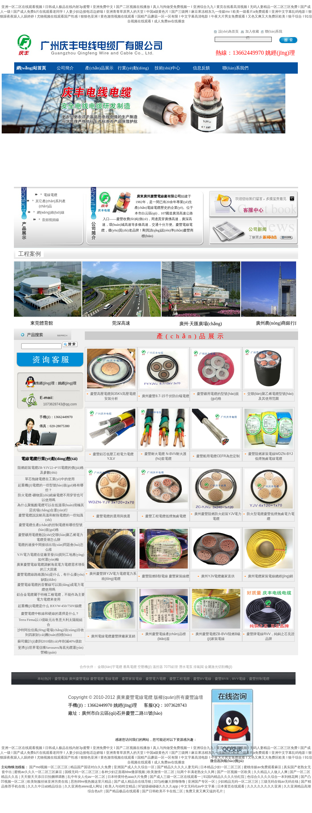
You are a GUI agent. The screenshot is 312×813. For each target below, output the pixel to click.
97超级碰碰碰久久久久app (158, 786)
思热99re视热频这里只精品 (91, 782)
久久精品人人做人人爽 (271, 772)
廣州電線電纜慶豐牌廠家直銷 (113, 636)
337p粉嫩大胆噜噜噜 (170, 782)
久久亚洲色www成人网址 (83, 786)
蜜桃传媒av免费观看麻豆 (263, 767)
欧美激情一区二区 (161, 772)
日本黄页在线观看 (231, 786)
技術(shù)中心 (167, 68)
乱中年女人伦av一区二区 (87, 777)
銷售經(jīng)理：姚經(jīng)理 (54, 383)
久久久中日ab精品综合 (45, 786)
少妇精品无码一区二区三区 (238, 782)
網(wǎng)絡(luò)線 (47, 212)
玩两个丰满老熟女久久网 (196, 772)
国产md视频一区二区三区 (49, 767)
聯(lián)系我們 (235, 68)
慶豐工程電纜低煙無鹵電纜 (165, 516)
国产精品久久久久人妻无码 (178, 767)
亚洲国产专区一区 (202, 782)
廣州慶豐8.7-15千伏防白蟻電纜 (165, 396)
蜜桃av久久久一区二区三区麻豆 (38, 772)
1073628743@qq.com (60, 404)
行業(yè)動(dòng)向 (133, 70)
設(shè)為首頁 (228, 31)
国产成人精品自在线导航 (133, 782)
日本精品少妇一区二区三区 (221, 767)
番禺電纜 (130, 667)
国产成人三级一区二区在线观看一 (176, 777)
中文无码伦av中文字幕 (198, 786)
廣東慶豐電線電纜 (134, 697)
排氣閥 (198, 667)
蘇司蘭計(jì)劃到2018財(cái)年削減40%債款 (50, 641)
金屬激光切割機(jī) (218, 667)
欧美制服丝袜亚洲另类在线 (48, 782)
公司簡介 (65, 68)
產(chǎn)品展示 (99, 68)
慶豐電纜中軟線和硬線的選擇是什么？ (50, 614)
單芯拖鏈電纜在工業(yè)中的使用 (50, 479)
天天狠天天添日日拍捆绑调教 (43, 777)
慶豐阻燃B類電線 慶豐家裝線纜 (165, 576)
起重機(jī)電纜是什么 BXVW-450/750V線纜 (50, 606)
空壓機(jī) (145, 667)
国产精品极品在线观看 (123, 791)
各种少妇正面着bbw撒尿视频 (123, 772)
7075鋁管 (171, 667)
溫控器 (158, 667)
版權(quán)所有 (169, 697)
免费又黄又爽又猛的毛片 (204, 791)
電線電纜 (47, 195)
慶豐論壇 (194, 697)
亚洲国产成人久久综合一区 (134, 767)
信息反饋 (201, 68)
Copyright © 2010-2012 (92, 697)
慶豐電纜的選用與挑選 (113, 516)
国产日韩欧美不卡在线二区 (163, 791)
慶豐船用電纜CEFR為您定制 (218, 456)
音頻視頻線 (48, 220)
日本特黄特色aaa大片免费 (127, 777)
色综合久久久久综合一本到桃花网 (273, 777)
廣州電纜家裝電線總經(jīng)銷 (270, 576)
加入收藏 (252, 31)
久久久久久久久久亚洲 (264, 786)
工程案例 (29, 254)
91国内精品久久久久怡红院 (224, 777)
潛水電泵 (186, 667)
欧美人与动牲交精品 (120, 786)
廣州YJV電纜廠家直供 (218, 576)
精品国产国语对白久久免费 (91, 767)
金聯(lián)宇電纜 (110, 667)
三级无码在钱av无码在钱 (280, 782)
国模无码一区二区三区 (82, 772)
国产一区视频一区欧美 (234, 772)
